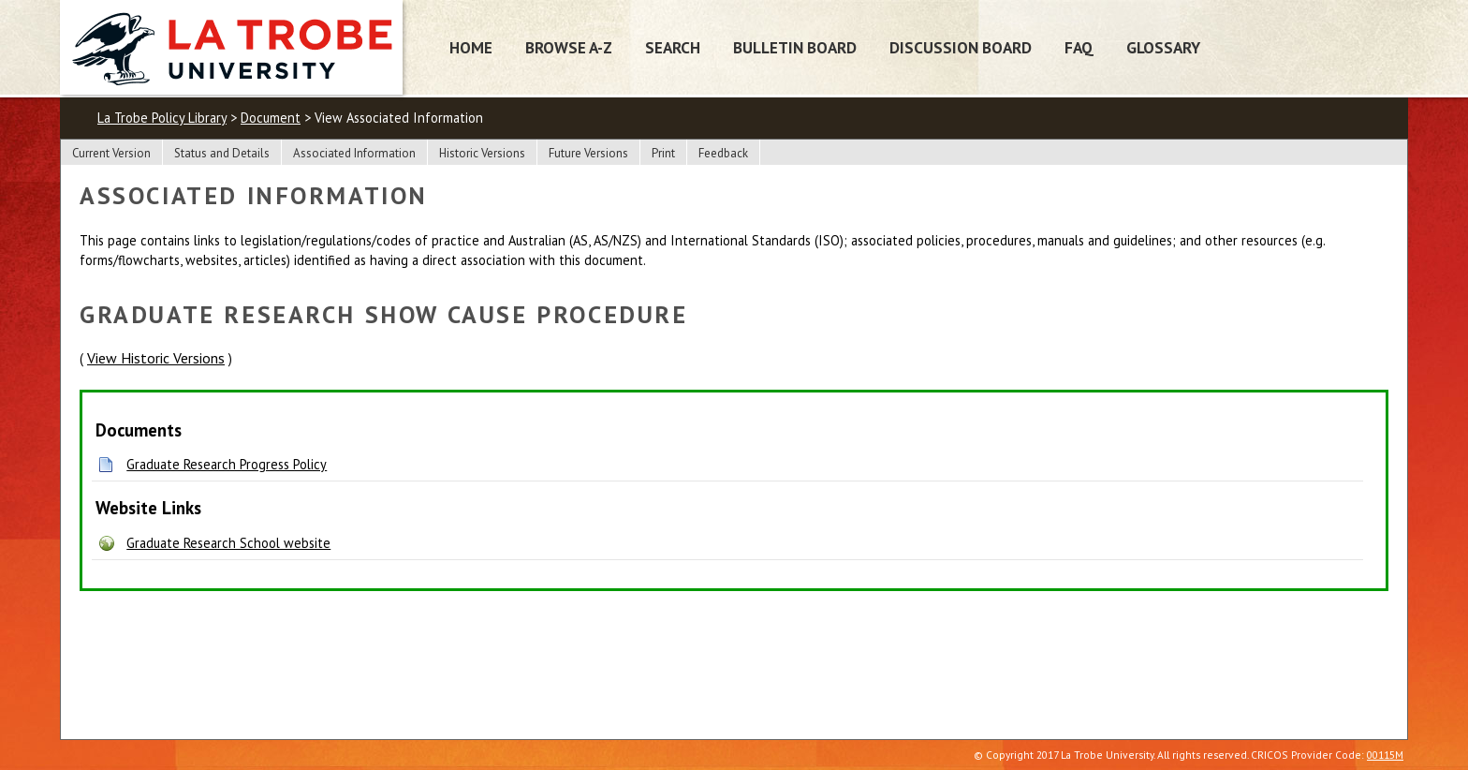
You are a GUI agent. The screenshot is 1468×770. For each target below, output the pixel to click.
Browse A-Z (568, 47)
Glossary (1163, 47)
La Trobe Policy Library (162, 117)
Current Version (111, 153)
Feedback (723, 153)
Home (470, 47)
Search (672, 47)
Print (663, 153)
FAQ (1079, 47)
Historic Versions (482, 153)
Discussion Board (960, 47)
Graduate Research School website (228, 543)
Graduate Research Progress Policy (226, 464)
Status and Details (222, 153)
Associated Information (354, 153)
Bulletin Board (795, 47)
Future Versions (588, 153)
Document (271, 117)
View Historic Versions (156, 357)
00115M (1385, 755)
